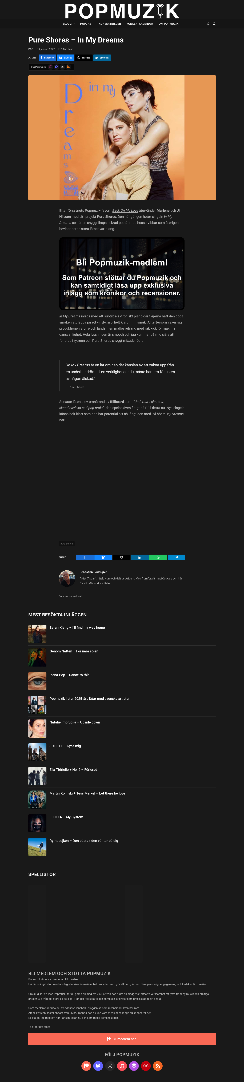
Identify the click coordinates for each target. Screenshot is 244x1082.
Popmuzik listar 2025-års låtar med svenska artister (90, 698)
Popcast (86, 23)
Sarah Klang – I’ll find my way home (77, 627)
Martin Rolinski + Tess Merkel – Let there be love (87, 793)
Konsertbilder (110, 23)
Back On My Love (125, 210)
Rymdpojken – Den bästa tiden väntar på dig (84, 841)
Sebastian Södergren (93, 572)
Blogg (67, 23)
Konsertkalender (139, 23)
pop (31, 49)
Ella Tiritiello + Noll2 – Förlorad (73, 770)
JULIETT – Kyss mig (65, 746)
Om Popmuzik (169, 23)
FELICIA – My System (66, 817)
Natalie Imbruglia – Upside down (75, 722)
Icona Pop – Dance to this (69, 675)
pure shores (67, 543)
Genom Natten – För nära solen (74, 651)
